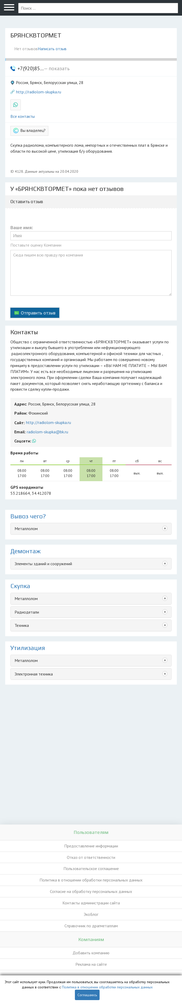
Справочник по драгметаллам (91, 925)
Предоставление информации (91, 845)
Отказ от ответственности (91, 857)
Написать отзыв (52, 48)
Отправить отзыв (38, 313)
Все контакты (22, 116)
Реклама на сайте (91, 964)
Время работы (24, 452)
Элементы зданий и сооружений (43, 563)
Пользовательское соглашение (91, 868)
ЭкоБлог (91, 914)
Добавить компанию (91, 952)
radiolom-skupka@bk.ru (47, 431)
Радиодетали (27, 612)
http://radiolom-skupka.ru (38, 91)
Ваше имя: (21, 227)
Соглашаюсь (87, 995)
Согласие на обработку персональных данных (91, 891)
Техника (22, 625)
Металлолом (26, 528)
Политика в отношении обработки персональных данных (91, 880)
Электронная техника (34, 674)
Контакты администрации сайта (91, 902)
